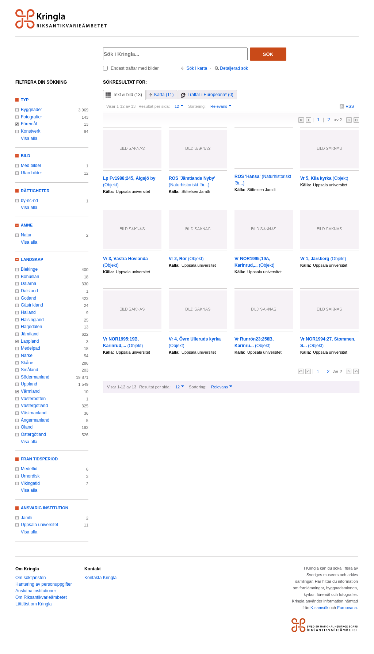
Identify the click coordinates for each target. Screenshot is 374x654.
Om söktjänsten (30, 577)
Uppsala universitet (39, 524)
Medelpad (30, 348)
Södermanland (35, 377)
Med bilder (31, 165)
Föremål (29, 123)
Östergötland (33, 434)
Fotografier (31, 116)
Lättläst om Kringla (33, 604)
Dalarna (28, 283)
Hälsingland (32, 319)
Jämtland (30, 333)
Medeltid (29, 468)
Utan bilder (31, 172)
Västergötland (34, 405)
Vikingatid (30, 483)
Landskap (32, 259)
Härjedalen (31, 326)
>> (356, 120)
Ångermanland (35, 420)
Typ (24, 100)
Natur (26, 234)
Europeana (347, 607)
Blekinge (29, 269)
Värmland (30, 391)
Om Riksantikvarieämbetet (41, 597)
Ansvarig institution (44, 508)
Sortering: (197, 106)
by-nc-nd (29, 200)
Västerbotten (33, 398)
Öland (27, 427)
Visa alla (29, 138)
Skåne (27, 362)
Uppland (29, 384)
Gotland (28, 298)
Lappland (30, 341)
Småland (29, 369)
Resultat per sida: (154, 106)
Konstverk (30, 131)
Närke (27, 355)
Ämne (27, 225)
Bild (25, 155)
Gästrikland (32, 305)
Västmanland (33, 412)
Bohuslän (30, 276)
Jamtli (26, 517)
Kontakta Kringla (100, 577)
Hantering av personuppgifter (43, 584)
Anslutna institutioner (35, 590)
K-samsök (319, 607)
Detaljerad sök (234, 68)
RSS (350, 106)
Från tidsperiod (39, 459)
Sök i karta (197, 68)
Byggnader (31, 109)
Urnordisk (30, 476)
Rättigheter (35, 191)
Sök (268, 54)
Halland (28, 312)
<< (301, 120)
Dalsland (29, 290)
